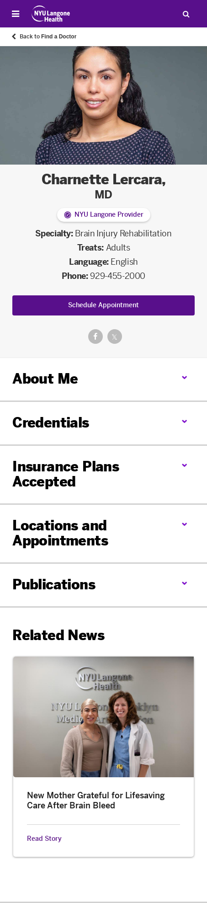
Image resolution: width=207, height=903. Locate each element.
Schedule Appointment (103, 305)
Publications (53, 585)
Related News (58, 635)
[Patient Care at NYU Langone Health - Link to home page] (51, 13)
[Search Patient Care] (186, 13)
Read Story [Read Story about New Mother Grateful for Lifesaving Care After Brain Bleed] (44, 839)
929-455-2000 (117, 276)
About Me (45, 379)
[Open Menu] (15, 14)
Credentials (50, 423)
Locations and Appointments (60, 533)
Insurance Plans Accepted (65, 474)
